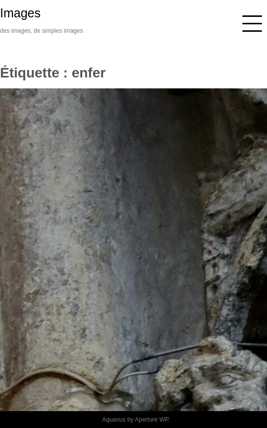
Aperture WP (151, 419)
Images (20, 13)
